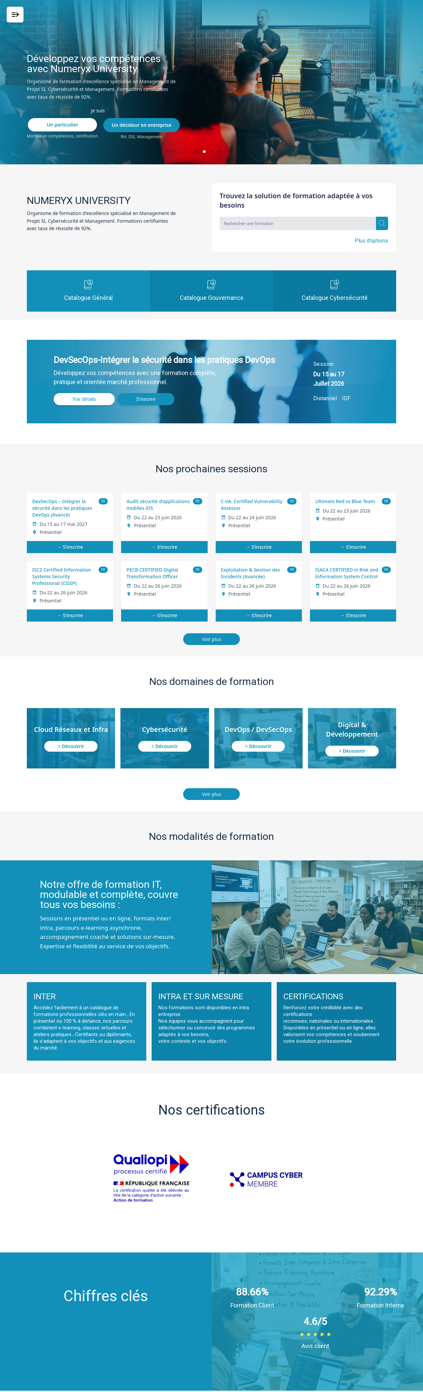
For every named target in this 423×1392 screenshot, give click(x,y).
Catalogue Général (88, 290)
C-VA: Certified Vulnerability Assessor (251, 504)
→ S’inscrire (70, 547)
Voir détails (84, 399)
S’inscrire (146, 399)
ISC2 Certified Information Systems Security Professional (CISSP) (61, 576)
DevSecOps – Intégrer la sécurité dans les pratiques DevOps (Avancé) (62, 508)
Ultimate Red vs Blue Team (345, 501)
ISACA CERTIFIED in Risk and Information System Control (346, 573)
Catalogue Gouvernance (212, 290)
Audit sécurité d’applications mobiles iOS (158, 504)
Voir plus (211, 639)
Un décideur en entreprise (141, 125)
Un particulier (62, 124)
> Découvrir (71, 746)
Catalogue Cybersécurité (335, 290)
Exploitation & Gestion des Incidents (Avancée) (250, 573)
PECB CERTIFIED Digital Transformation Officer (152, 573)
